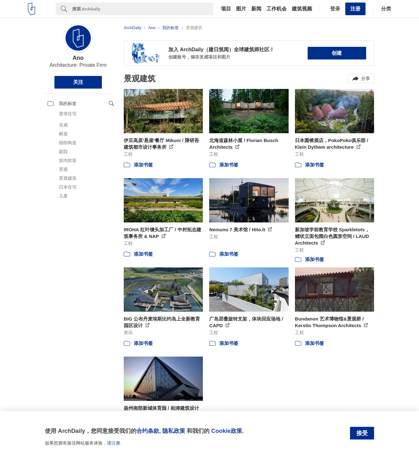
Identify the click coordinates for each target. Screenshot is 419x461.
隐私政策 (173, 430)
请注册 (113, 442)
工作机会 (276, 8)
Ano (78, 58)
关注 (78, 82)
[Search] (142, 9)
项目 (226, 8)
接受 (362, 433)
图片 (241, 8)
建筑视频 (302, 8)
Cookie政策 (226, 430)
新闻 (256, 8)
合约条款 (147, 430)
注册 (355, 8)
